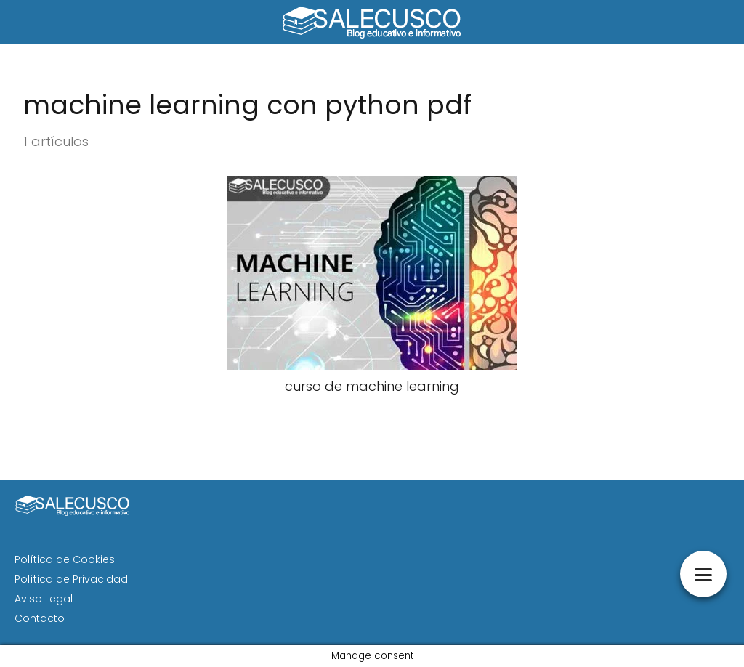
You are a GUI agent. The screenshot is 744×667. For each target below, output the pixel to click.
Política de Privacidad (71, 579)
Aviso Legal (44, 598)
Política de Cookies (65, 559)
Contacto (40, 618)
